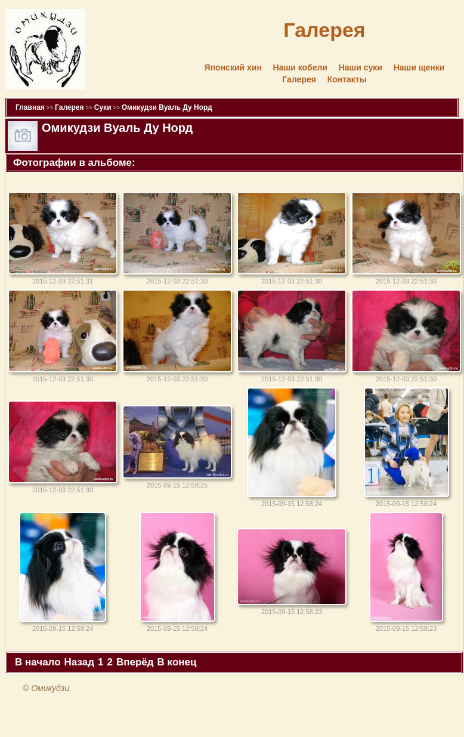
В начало (38, 662)
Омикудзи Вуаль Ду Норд (167, 107)
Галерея (299, 79)
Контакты (347, 79)
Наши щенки (419, 67)
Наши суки (360, 67)
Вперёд (135, 662)
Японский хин (233, 67)
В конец (177, 662)
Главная (30, 107)
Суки (103, 107)
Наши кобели (300, 67)
